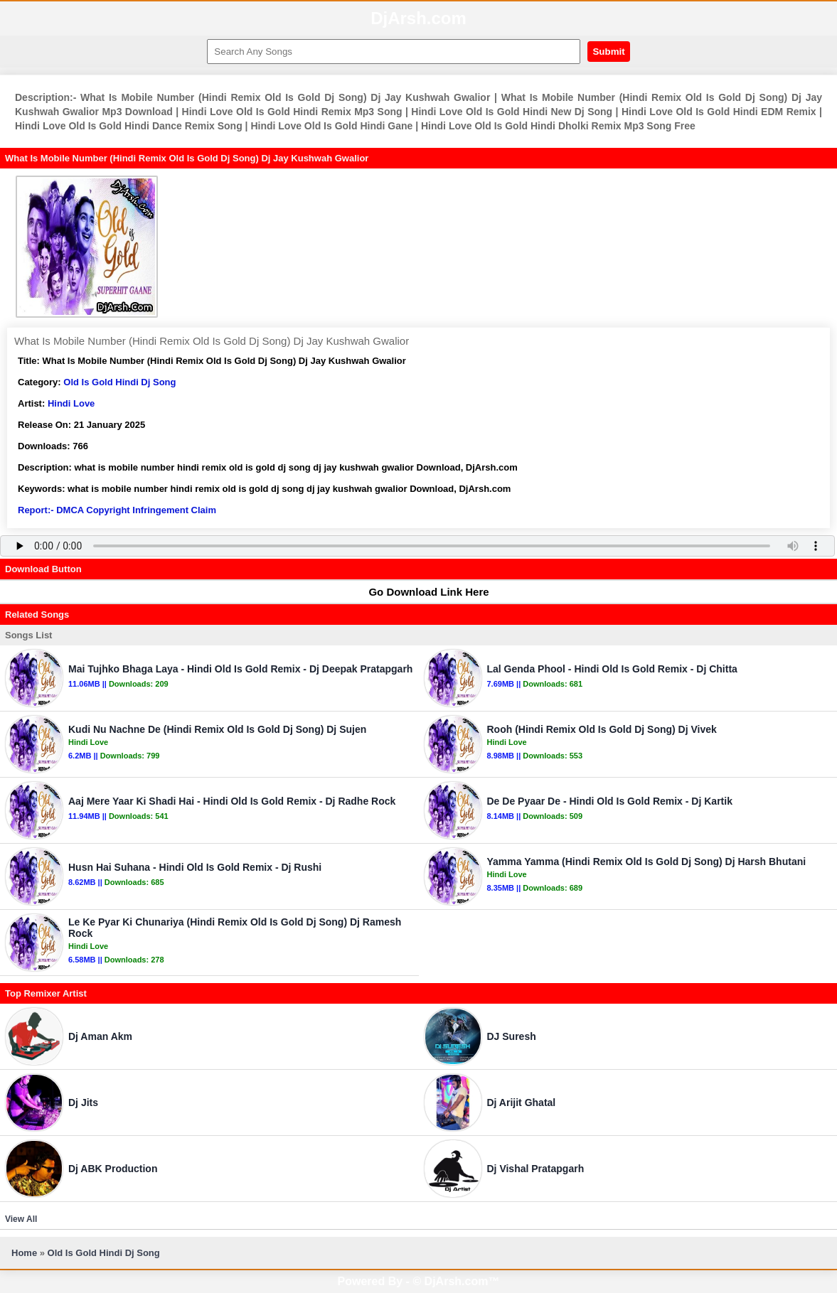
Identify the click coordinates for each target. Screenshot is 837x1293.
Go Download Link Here (422, 592)
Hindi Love (71, 403)
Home (24, 1253)
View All (21, 1219)
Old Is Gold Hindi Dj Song (119, 382)
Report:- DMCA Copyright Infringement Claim (117, 510)
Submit (608, 51)
